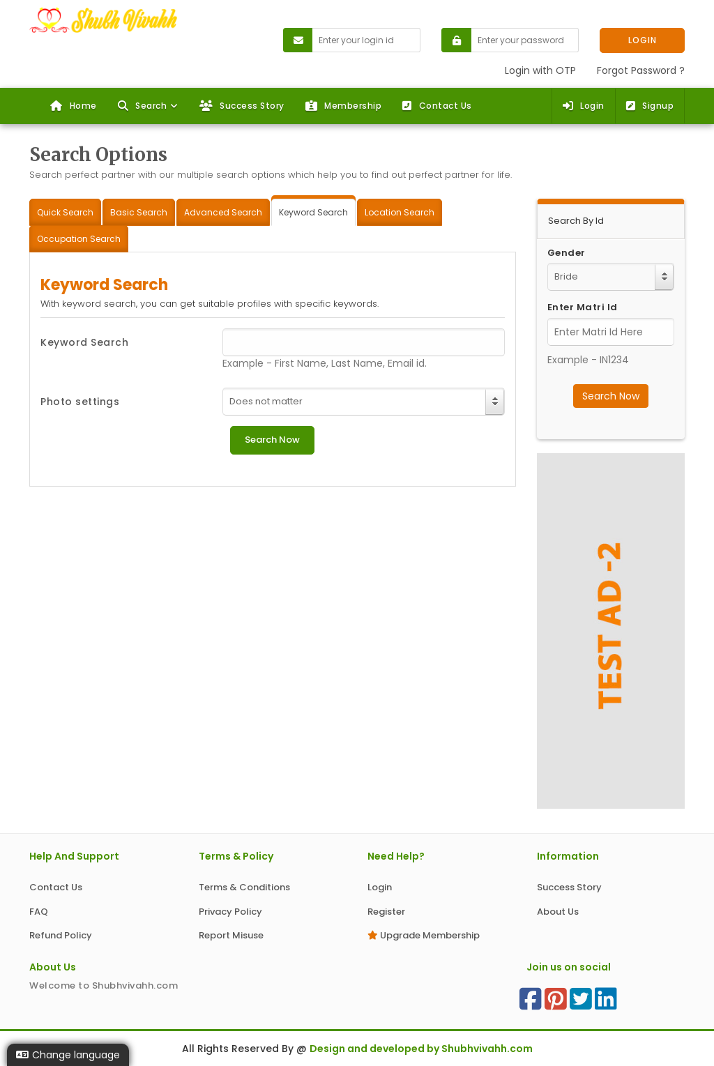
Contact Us (437, 106)
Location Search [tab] (399, 212)
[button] (148, 106)
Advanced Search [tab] (223, 212)
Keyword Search (84, 342)
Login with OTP (540, 70)
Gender (566, 253)
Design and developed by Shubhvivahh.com (421, 1049)
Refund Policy (60, 935)
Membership (343, 106)
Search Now (610, 396)
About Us (558, 911)
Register (386, 911)
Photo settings (79, 402)
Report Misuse (231, 935)
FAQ (38, 911)
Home (73, 106)
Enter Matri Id (582, 307)
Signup (650, 106)
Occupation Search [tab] (79, 239)
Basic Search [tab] (138, 212)
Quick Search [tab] (65, 212)
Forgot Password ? (641, 70)
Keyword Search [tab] (313, 212)
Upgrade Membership (423, 935)
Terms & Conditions (244, 887)
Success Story (241, 106)
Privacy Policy (230, 911)
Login (584, 106)
